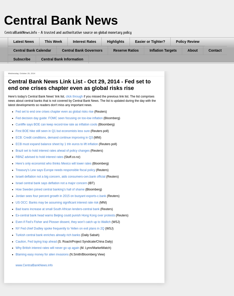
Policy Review (187, 42)
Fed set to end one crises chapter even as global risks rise (55, 111)
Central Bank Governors (82, 50)
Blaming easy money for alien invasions (42, 254)
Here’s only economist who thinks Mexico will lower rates (53, 163)
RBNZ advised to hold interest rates (39, 157)
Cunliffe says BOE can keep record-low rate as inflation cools (56, 124)
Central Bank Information (62, 59)
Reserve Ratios (126, 50)
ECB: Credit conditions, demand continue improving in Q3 (54, 137)
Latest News (23, 42)
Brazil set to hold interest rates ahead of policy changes (53, 150)
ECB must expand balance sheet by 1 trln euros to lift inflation (57, 144)
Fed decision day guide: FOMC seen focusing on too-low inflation (59, 118)
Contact (215, 50)
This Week (53, 42)
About (192, 50)
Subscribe (21, 59)
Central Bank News (61, 20)
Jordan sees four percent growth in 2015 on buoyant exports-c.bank (61, 196)
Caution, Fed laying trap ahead (36, 241)
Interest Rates (84, 42)
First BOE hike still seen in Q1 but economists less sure (53, 131)
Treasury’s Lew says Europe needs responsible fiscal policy (55, 170)
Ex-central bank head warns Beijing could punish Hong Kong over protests (65, 215)
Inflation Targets (163, 50)
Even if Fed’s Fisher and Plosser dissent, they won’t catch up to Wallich (63, 222)
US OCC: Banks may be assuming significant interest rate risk (57, 202)
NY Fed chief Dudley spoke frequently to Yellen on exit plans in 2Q (60, 228)
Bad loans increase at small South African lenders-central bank (58, 209)
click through (74, 96)
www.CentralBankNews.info (34, 265)
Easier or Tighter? (150, 42)
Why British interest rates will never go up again (47, 248)
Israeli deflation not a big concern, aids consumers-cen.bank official (60, 176)
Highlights (115, 42)
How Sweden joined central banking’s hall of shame (50, 189)
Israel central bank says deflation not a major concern (51, 183)
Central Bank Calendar (32, 50)
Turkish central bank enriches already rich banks (48, 235)
